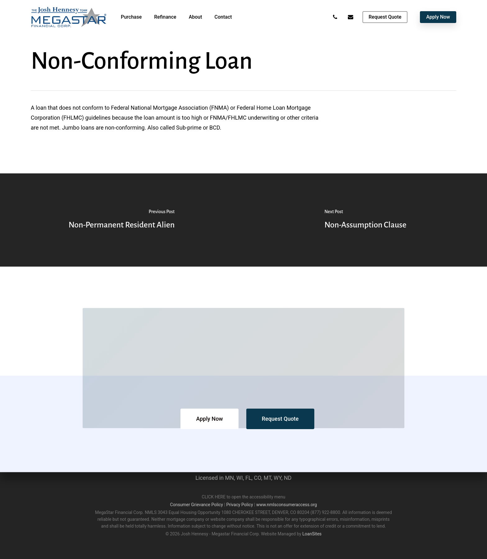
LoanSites (312, 533)
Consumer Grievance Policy (196, 504)
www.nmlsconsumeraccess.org (286, 504)
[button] (209, 419)
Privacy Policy (239, 504)
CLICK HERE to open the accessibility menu (243, 496)
